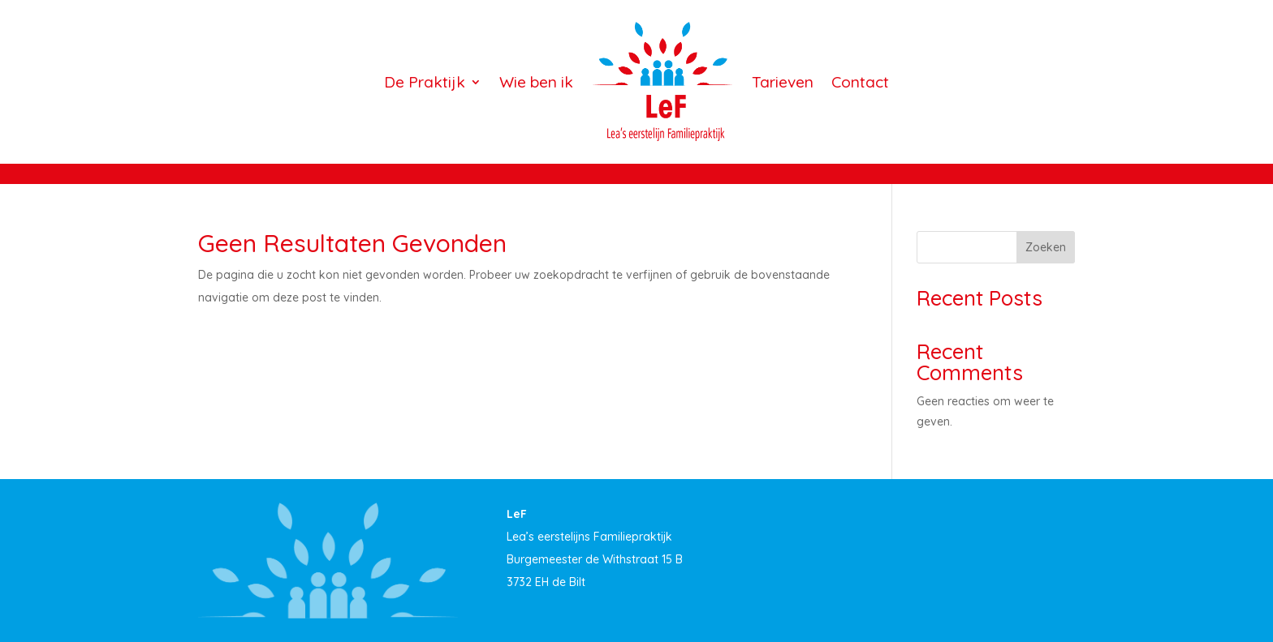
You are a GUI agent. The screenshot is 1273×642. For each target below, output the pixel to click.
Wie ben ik (536, 82)
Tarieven (782, 82)
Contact (860, 82)
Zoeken (1045, 247)
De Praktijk (424, 82)
